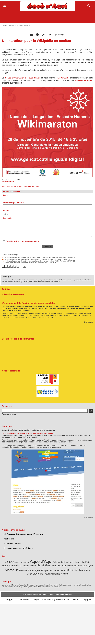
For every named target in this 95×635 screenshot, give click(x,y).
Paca (82, 570)
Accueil (4, 26)
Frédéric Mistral (29, 565)
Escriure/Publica (24, 26)
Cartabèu (6, 289)
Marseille (12, 570)
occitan (73, 569)
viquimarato (27, 186)
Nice (63, 570)
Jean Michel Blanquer (72, 565)
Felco (82, 562)
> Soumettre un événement (13, 294)
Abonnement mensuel (24, 600)
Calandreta (58, 562)
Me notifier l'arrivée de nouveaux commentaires (22, 241)
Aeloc (8, 561)
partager (59, 35)
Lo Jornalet (63, 78)
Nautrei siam (8, 539)
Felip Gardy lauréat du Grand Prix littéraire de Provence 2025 (24, 263)
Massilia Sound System (30, 570)
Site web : (6, 210)
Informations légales (12, 544)
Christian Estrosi (71, 562)
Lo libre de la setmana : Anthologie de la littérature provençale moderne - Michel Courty (34, 257)
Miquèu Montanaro (51, 570)
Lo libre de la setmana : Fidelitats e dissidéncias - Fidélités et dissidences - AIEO (31, 259)
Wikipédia (35, 186)
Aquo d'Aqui (41, 561)
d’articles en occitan (84, 80)
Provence (48, 574)
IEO (59, 565)
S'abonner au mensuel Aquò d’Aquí (18, 548)
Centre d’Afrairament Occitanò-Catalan (22, 78)
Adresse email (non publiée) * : (13, 203)
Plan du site (36, 600)
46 (24, 266)
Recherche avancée (9, 414)
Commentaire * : (8, 218)
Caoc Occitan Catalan (14, 186)
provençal (38, 573)
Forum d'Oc (15, 565)
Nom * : (5, 195)
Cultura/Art (12, 26)
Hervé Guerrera (47, 565)
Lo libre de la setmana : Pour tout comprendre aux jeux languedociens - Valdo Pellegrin (34, 261)
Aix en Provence (20, 562)
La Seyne (88, 565)
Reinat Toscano (60, 574)
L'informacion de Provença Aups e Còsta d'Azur (23, 534)
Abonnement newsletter (9, 600)
